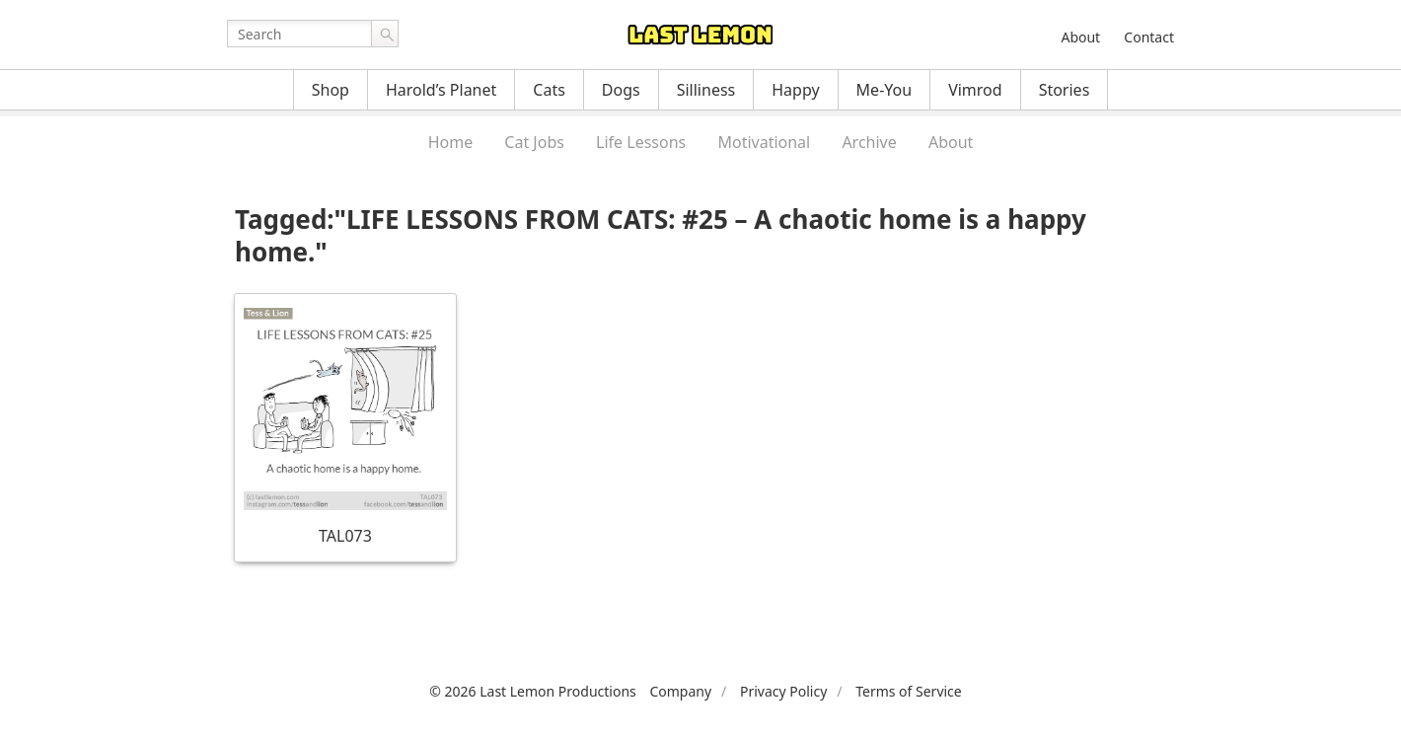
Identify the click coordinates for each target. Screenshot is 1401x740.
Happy (795, 90)
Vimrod (975, 90)
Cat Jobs (534, 142)
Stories (1064, 90)
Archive (869, 142)
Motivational (763, 142)
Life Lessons (641, 142)
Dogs (621, 90)
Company (680, 691)
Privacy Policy (783, 691)
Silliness (706, 90)
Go (385, 33)
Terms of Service (908, 691)
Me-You (884, 90)
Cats (549, 90)
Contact (1149, 37)
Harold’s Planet (441, 90)
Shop (330, 90)
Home (451, 142)
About (1080, 37)
